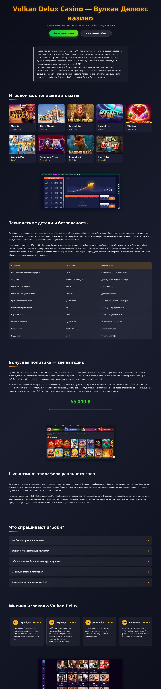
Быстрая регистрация (63, 33)
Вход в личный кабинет (96, 33)
